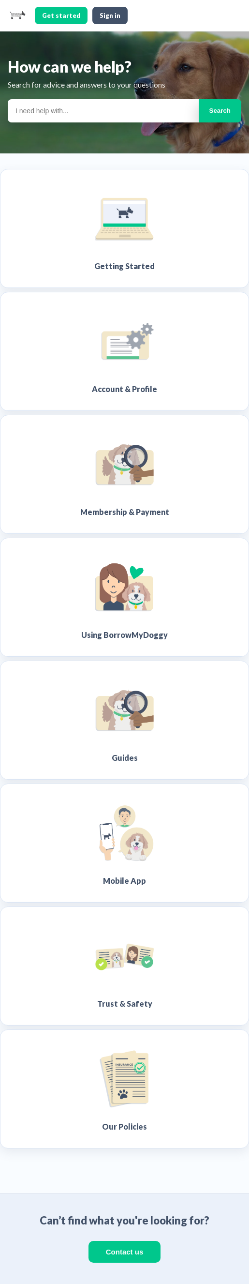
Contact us (125, 1252)
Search (220, 110)
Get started (61, 15)
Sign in (110, 15)
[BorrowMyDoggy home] (17, 15)
